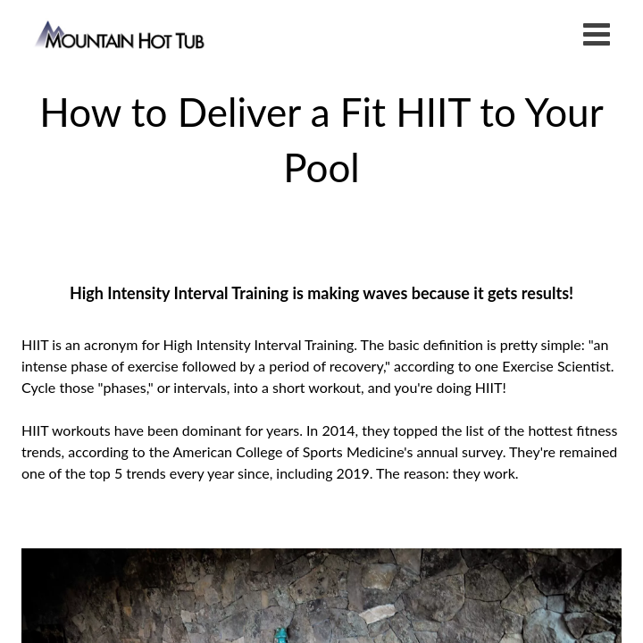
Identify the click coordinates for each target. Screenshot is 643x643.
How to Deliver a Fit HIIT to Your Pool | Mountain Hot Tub (121, 33)
